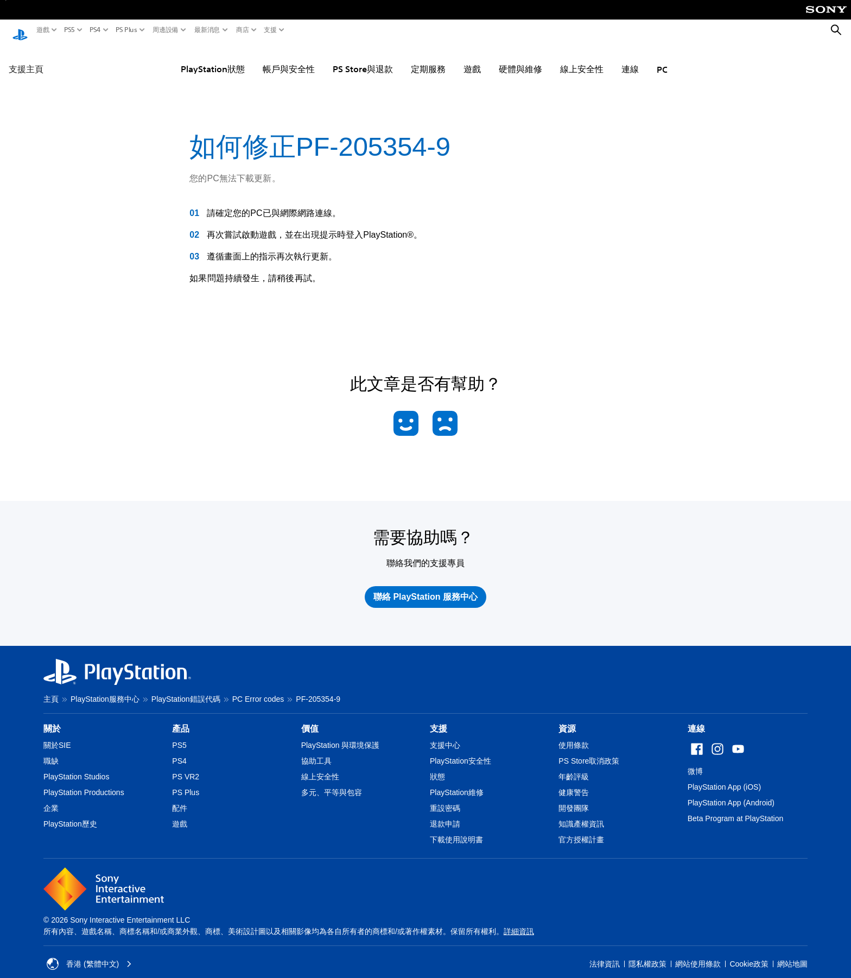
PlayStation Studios (76, 766)
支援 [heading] (438, 718)
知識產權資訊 (581, 813)
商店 (242, 30)
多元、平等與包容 (331, 782)
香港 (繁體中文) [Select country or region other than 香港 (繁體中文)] (89, 953)
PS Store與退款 (363, 58)
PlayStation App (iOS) (724, 776)
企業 (51, 797)
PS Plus (126, 30)
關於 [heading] (52, 718)
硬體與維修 (520, 58)
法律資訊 (604, 953)
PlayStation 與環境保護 (340, 735)
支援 (270, 30)
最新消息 (207, 30)
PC (662, 59)
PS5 (69, 30)
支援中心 (445, 735)
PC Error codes (258, 688)
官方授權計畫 (581, 829)
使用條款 (573, 735)
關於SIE (57, 735)
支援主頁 (26, 58)
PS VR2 (185, 766)
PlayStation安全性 (460, 750)
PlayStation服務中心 (105, 688)
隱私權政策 (647, 953)
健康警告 (573, 782)
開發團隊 (573, 797)
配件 (179, 797)
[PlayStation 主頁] (20, 30)
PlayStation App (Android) (731, 792)
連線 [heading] (696, 718)
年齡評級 (573, 766)
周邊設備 (166, 30)
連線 (630, 58)
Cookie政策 (749, 953)
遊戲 (42, 30)
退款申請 (445, 813)
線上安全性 (582, 58)
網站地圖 (792, 953)
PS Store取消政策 (588, 750)
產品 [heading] (180, 718)
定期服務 (428, 58)
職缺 (51, 750)
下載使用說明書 (456, 829)
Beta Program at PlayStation (736, 808)
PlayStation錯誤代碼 (185, 688)
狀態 (437, 766)
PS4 (95, 30)
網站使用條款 (698, 953)
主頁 (51, 688)
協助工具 (316, 750)
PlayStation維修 (457, 782)
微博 (695, 761)
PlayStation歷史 (70, 813)
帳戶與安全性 (289, 58)
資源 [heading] (567, 718)
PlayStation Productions (83, 782)
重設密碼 (445, 797)
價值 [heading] (310, 718)
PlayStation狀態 (213, 58)
